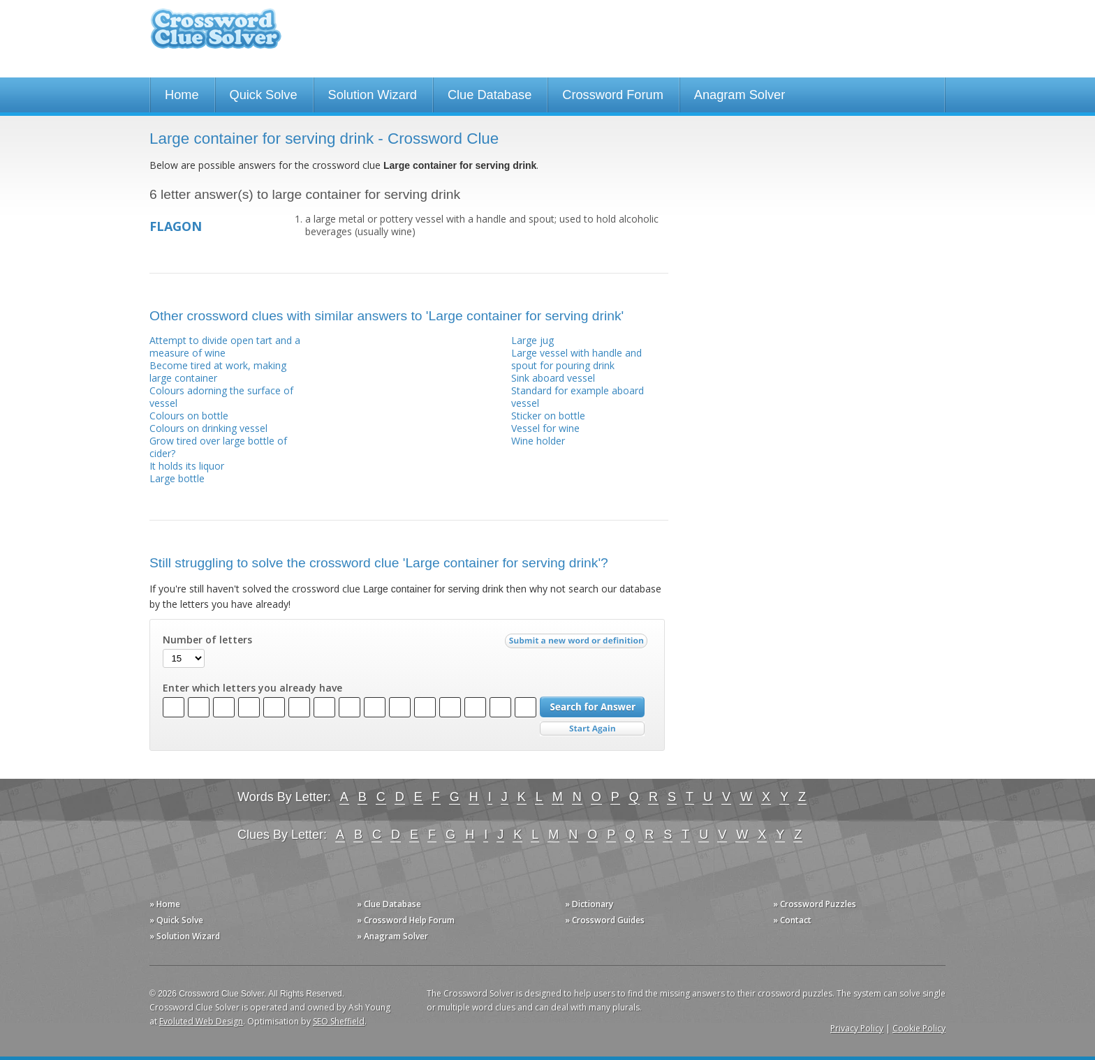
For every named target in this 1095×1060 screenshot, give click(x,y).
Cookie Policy (919, 1028)
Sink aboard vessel (553, 378)
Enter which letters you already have (252, 688)
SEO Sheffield (339, 1021)
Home (182, 95)
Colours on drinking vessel (208, 428)
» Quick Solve (176, 920)
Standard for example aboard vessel (577, 397)
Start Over (592, 729)
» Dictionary (589, 904)
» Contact (792, 920)
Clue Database (489, 95)
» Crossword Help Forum (406, 920)
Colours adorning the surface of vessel (221, 397)
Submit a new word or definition (578, 644)
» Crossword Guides (605, 920)
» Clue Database (389, 904)
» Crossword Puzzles (814, 904)
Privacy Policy (856, 1028)
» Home (164, 904)
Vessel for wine (545, 428)
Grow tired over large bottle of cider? (218, 447)
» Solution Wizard (184, 936)
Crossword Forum (612, 95)
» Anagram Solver (392, 936)
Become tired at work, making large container (217, 372)
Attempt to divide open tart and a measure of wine (224, 346)
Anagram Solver (739, 95)
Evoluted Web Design (201, 1021)
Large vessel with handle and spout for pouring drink (576, 359)
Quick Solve (263, 95)
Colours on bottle (188, 415)
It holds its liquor (186, 465)
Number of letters (207, 640)
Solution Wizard (372, 95)
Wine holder (538, 440)
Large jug (532, 340)
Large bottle (177, 478)
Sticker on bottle (548, 415)
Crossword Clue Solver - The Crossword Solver (215, 35)
